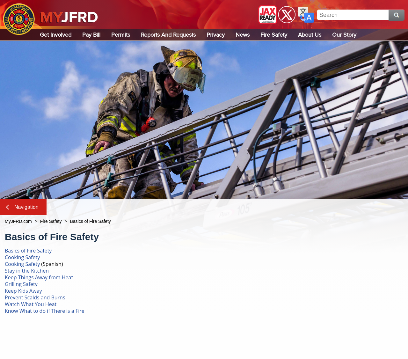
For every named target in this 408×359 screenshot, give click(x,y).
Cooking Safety (22, 263)
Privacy (216, 35)
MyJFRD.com (18, 221)
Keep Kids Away (23, 290)
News (243, 35)
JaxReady (267, 14)
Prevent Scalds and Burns (35, 297)
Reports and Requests (168, 35)
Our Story (344, 35)
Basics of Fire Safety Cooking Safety (28, 254)
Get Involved (55, 35)
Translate (306, 14)
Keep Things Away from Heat (39, 277)
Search (396, 15)
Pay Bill (91, 35)
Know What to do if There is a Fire (44, 310)
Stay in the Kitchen (27, 270)
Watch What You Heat (30, 304)
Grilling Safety (21, 284)
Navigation (22, 207)
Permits (120, 35)
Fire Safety (273, 35)
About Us (309, 35)
